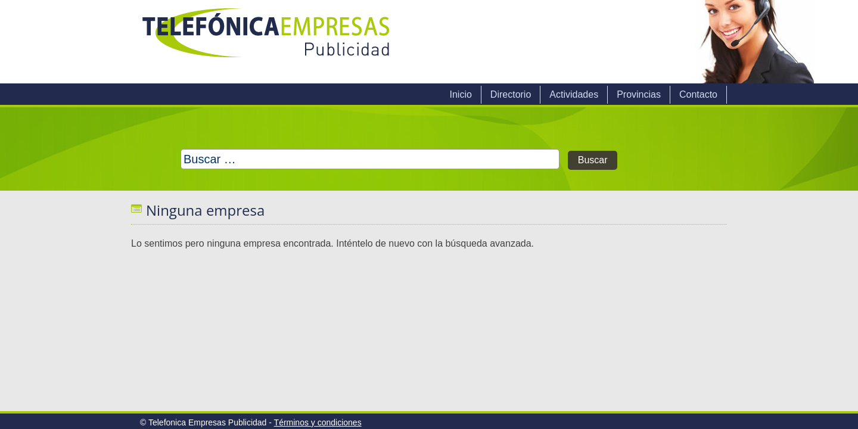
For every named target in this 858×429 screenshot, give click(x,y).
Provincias (639, 94)
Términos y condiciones (318, 422)
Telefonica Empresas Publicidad (267, 41)
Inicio (460, 94)
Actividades (573, 94)
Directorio (510, 94)
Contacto (698, 94)
